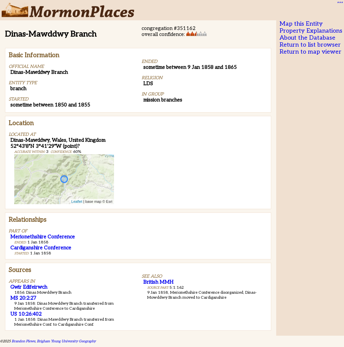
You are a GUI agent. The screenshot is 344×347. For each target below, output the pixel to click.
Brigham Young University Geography (66, 341)
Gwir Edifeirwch (28, 287)
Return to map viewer (310, 51)
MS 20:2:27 (23, 298)
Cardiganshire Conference (40, 248)
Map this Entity (301, 23)
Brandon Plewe (23, 341)
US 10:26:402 (26, 314)
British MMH (158, 282)
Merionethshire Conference (42, 237)
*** (339, 4)
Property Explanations (311, 30)
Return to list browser (310, 44)
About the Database (307, 37)
